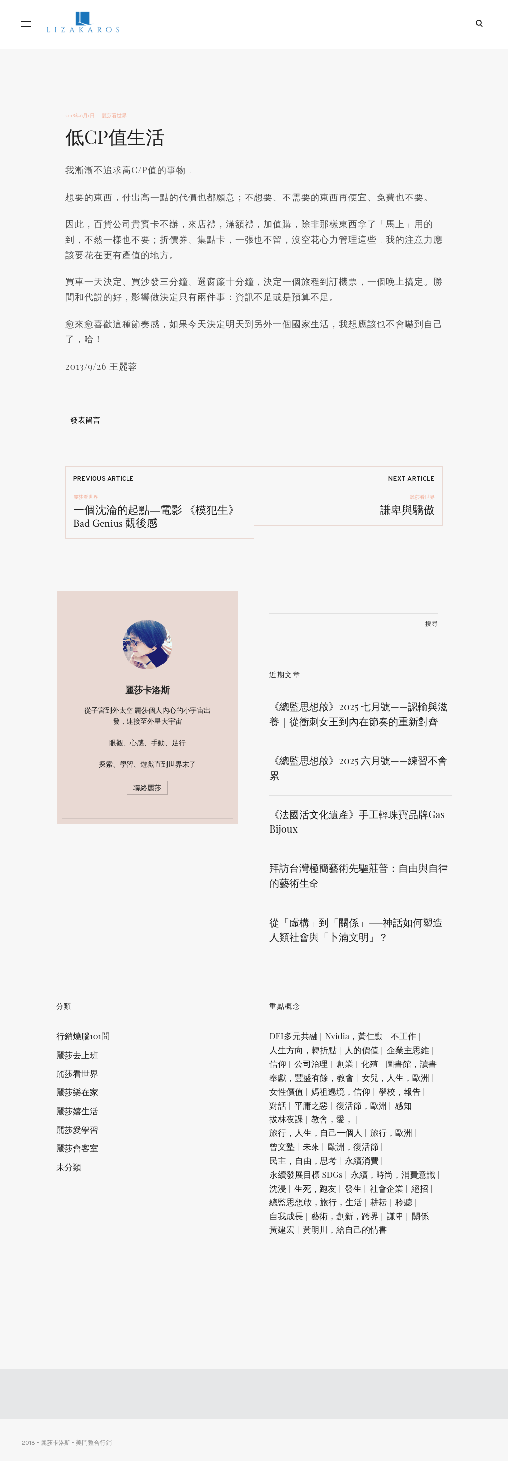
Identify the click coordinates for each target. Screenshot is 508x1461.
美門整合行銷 (97, 1447)
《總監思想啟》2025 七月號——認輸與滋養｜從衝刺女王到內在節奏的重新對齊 (358, 736)
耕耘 (388, 1285)
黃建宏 (316, 1314)
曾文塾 (291, 1212)
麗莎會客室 (86, 1183)
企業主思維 (300, 1095)
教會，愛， (341, 1183)
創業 (403, 1095)
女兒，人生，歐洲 (312, 1139)
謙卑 (404, 1300)
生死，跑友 (300, 1270)
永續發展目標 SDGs (315, 1241)
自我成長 (296, 1300)
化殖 (287, 1110)
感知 (387, 1168)
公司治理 (370, 1095)
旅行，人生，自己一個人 (325, 1198)
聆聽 (412, 1285)
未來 (320, 1212)
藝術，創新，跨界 (354, 1300)
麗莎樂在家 (86, 1125)
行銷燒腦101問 (92, 1067)
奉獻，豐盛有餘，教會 (321, 1125)
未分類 (78, 1202)
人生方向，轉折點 (312, 1081)
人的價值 (371, 1081)
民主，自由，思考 (312, 1227)
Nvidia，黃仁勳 (363, 1067)
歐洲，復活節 (362, 1212)
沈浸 (379, 1256)
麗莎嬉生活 (86, 1144)
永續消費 (371, 1227)
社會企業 (370, 1270)
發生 (337, 1270)
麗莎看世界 (114, 115)
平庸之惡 (296, 1168)
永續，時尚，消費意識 (321, 1256)
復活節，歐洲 (345, 1168)
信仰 (337, 1095)
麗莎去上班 (86, 1086)
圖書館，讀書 (329, 1110)
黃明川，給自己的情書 (379, 1314)
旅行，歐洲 (401, 1198)
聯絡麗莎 (147, 803)
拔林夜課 (296, 1183)
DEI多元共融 (302, 1067)
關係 (287, 1314)
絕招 (403, 1270)
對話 (404, 1154)
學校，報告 (367, 1154)
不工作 (413, 1067)
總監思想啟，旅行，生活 (325, 1285)
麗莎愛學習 (86, 1163)
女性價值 (371, 1139)
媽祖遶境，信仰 (308, 1154)
